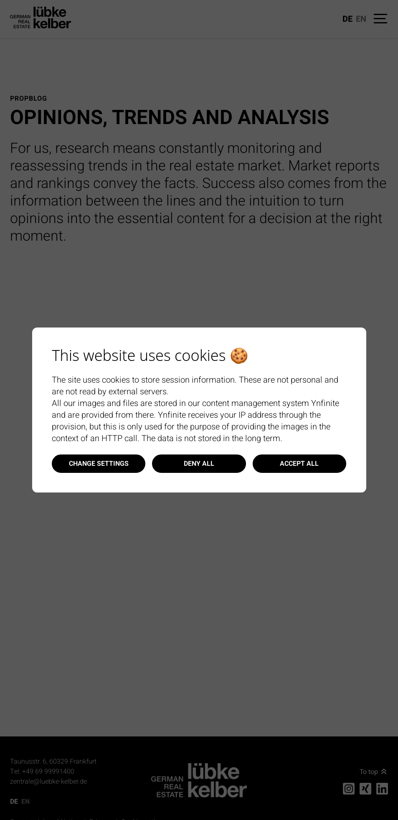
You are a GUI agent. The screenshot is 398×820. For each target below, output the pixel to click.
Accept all (299, 464)
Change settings (99, 464)
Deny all (199, 464)
